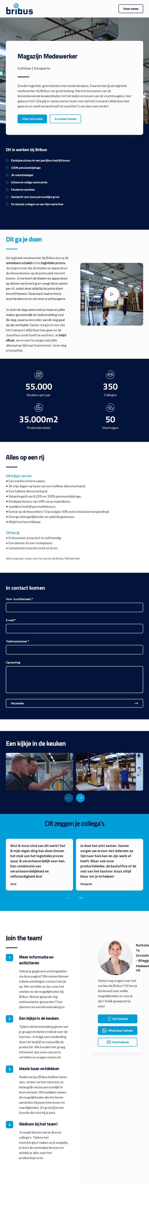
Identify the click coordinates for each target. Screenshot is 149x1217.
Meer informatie (32, 118)
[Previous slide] (68, 798)
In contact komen (65, 118)
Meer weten (130, 8)
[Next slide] (80, 798)
